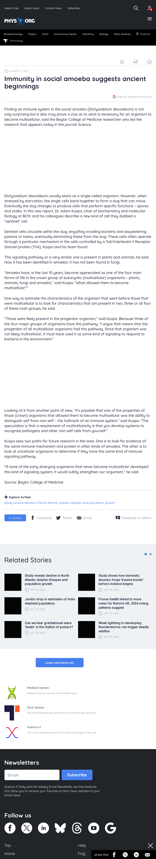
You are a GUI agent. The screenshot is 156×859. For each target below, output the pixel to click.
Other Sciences (122, 33)
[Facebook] (41, 518)
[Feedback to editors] (134, 518)
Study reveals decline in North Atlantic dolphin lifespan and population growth (59, 503)
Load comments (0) (59, 663)
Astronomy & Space (65, 33)
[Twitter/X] (64, 518)
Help (82, 845)
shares (15, 518)
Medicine (143, 34)
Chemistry (88, 33)
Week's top (11, 8)
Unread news (53, 8)
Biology (103, 33)
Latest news (31, 8)
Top (7, 845)
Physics (32, 33)
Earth (45, 33)
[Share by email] (84, 518)
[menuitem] (13, 34)
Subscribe (73, 8)
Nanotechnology (13, 33)
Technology (13, 40)
